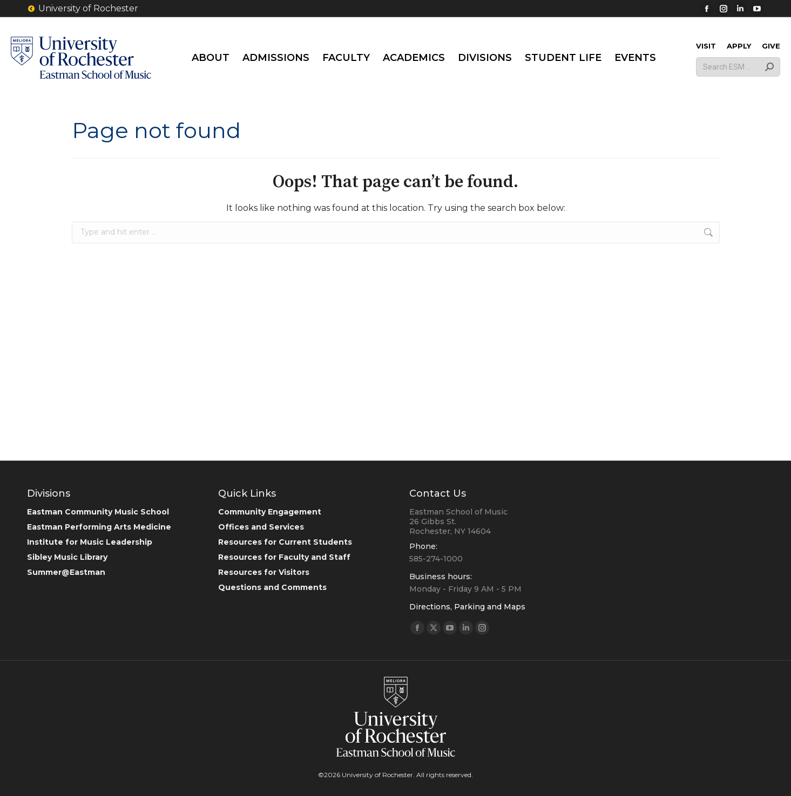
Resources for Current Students (285, 542)
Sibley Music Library (67, 557)
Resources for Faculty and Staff (284, 557)
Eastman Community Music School (98, 512)
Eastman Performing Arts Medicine (99, 527)
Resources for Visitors (263, 572)
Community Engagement (269, 512)
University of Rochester (82, 9)
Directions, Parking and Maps (467, 607)
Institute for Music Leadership (89, 542)
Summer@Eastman (66, 572)
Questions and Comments (272, 587)
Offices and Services (261, 527)
